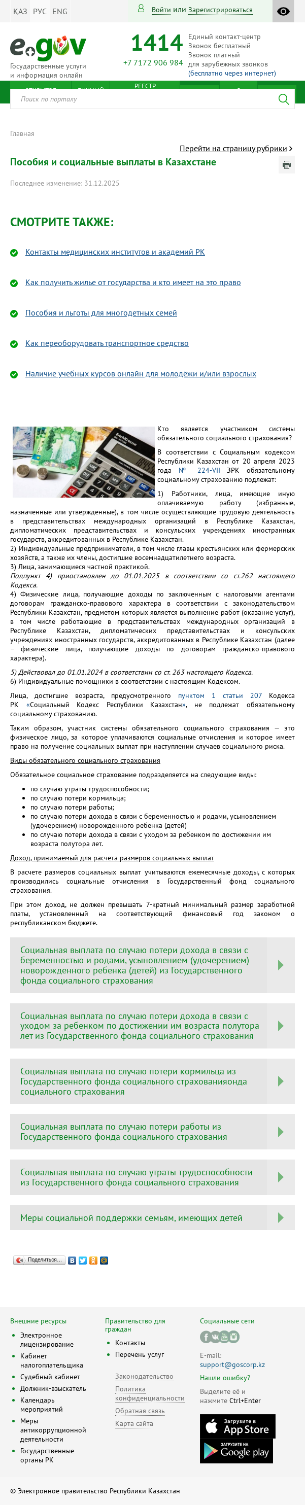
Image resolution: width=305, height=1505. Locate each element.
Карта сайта (134, 1423)
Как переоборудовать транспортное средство (107, 343)
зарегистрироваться (220, 9)
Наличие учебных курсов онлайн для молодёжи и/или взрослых (140, 373)
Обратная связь (140, 1410)
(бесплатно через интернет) (232, 73)
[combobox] (152, 99)
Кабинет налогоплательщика (51, 1360)
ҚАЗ (20, 11)
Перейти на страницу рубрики (233, 148)
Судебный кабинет (50, 1376)
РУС (40, 11)
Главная (22, 133)
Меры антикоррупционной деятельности (53, 1430)
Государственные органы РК (47, 1455)
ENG (59, 11)
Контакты (130, 1342)
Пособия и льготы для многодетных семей (101, 312)
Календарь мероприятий (41, 1404)
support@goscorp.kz (232, 1364)
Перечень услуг (139, 1354)
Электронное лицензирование (47, 1340)
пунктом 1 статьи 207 (220, 695)
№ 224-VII (199, 470)
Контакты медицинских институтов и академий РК (115, 252)
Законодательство (144, 1376)
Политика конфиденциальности (150, 1393)
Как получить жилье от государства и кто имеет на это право (133, 282)
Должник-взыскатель (53, 1388)
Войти (161, 9)
